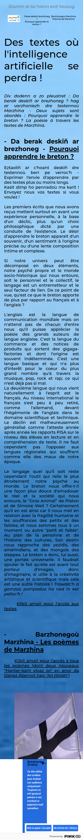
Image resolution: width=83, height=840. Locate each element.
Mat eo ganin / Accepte (39, 828)
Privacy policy (31, 816)
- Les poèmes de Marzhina (41, 645)
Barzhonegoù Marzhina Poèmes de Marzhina (63, 17)
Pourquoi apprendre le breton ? (41, 152)
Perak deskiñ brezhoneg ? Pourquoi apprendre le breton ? (37, 20)
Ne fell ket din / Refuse (65, 828)
